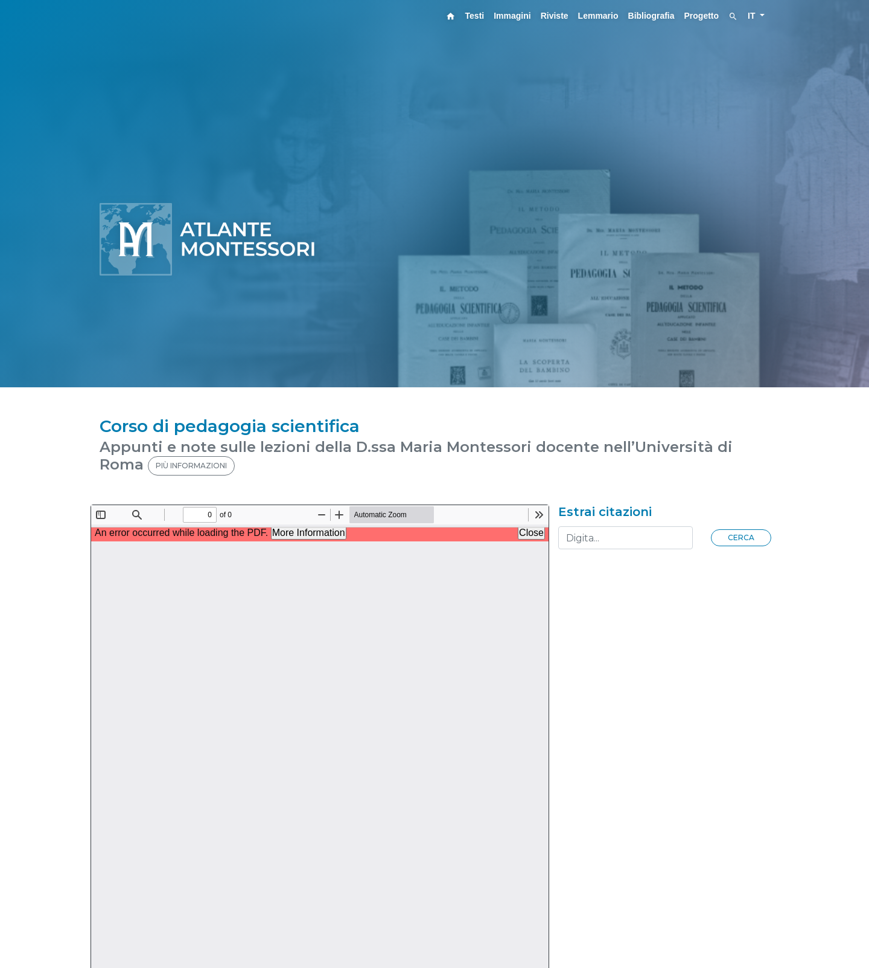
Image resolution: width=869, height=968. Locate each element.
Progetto (701, 16)
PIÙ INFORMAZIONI (191, 465)
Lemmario (598, 16)
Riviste (554, 16)
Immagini (512, 16)
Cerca (741, 537)
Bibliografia (651, 16)
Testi (475, 16)
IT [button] (752, 16)
